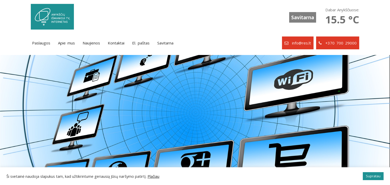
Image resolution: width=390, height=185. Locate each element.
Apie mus (66, 42)
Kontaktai (116, 42)
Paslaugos (41, 42)
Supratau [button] (373, 176)
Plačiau (153, 176)
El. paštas (141, 42)
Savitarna (302, 17)
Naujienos (91, 42)
